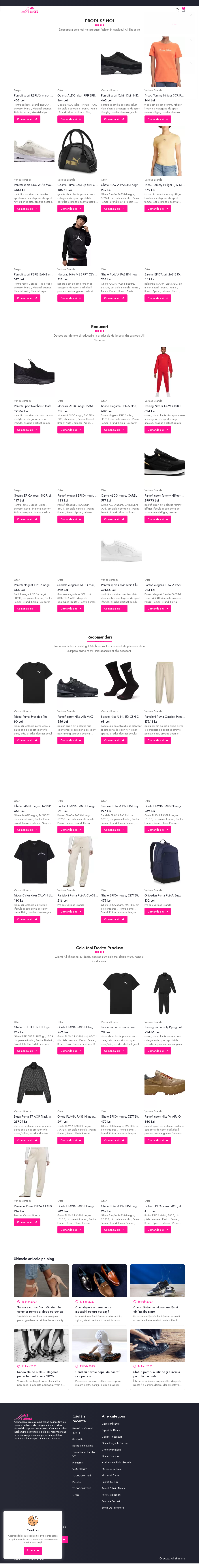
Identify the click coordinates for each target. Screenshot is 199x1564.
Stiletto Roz (78, 1440)
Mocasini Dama (111, 1476)
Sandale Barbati (111, 1502)
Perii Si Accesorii (111, 1495)
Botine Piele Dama (82, 1446)
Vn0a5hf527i (80, 1470)
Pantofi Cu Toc (110, 1482)
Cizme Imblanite (111, 1424)
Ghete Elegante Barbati (115, 1444)
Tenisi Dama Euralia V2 (83, 1455)
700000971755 (82, 1489)
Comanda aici (27, 119)
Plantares (77, 1463)
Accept (33, 1552)
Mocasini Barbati (111, 1470)
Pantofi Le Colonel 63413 (82, 1431)
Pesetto (76, 1483)
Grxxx (75, 1496)
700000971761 (82, 1476)
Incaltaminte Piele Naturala (117, 1463)
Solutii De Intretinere (113, 1508)
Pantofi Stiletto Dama (113, 1489)
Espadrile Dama (111, 1431)
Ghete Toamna (110, 1457)
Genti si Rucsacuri (112, 1437)
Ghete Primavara (111, 1450)
